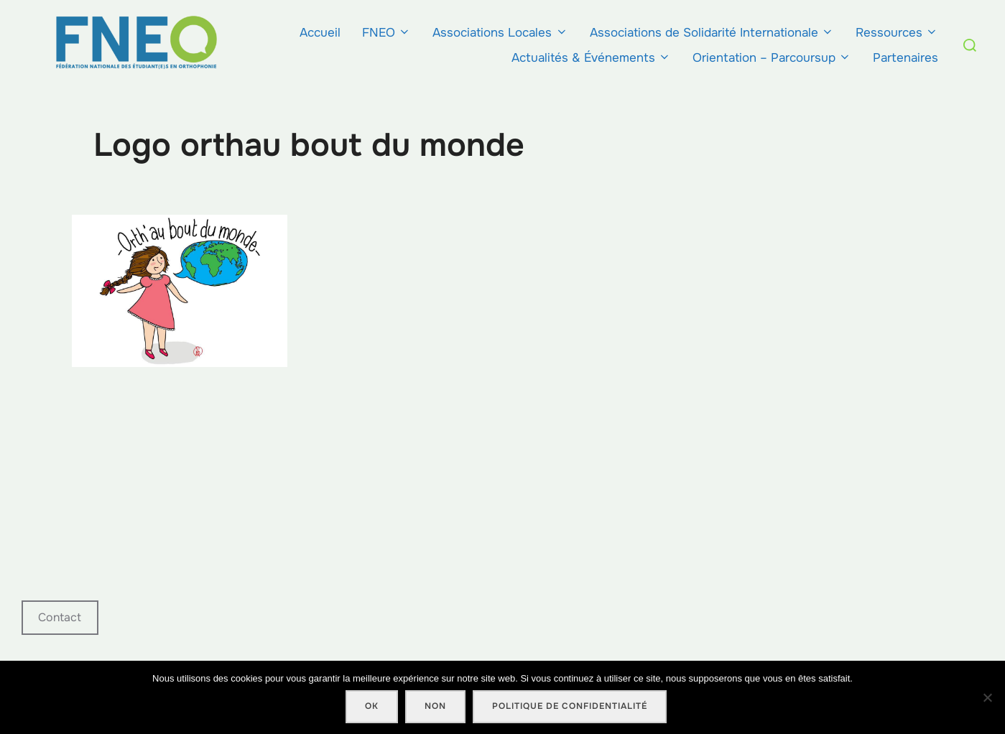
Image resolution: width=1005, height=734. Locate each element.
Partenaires (905, 57)
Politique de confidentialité (569, 706)
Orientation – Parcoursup (772, 57)
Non (435, 706)
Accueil (320, 32)
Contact (59, 617)
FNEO (386, 32)
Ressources (897, 32)
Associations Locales (500, 32)
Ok (372, 706)
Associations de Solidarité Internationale (712, 32)
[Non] (987, 697)
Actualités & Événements (591, 57)
